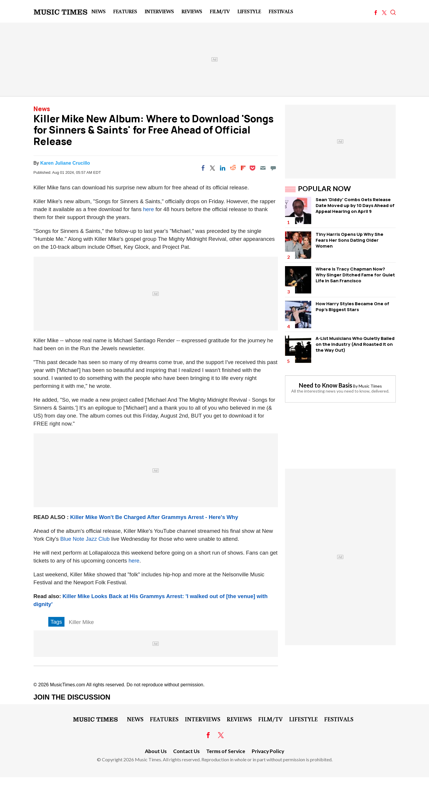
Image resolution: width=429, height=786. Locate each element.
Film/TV (220, 11)
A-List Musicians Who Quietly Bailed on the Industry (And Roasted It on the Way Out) (355, 344)
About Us (156, 751)
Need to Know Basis (325, 385)
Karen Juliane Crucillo (65, 163)
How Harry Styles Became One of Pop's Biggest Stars (352, 307)
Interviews (159, 11)
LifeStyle (249, 11)
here (148, 209)
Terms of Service (225, 751)
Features (125, 11)
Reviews (191, 11)
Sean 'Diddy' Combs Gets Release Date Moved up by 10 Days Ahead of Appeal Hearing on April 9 (355, 205)
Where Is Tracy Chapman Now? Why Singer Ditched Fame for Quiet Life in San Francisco (355, 275)
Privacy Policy (268, 751)
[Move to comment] (273, 168)
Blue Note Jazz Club (85, 539)
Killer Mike (81, 622)
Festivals (281, 11)
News (98, 11)
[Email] (263, 168)
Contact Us (186, 751)
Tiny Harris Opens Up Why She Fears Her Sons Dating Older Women (349, 240)
